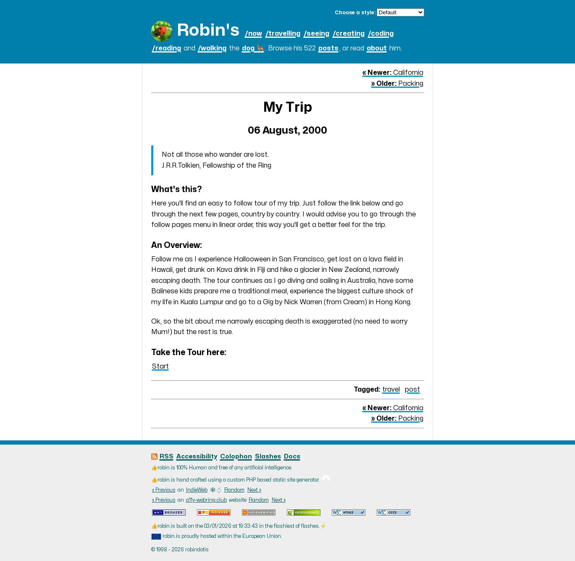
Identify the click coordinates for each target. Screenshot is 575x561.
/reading (166, 48)
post (412, 389)
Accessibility (196, 456)
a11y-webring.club (206, 500)
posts (328, 48)
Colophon (236, 456)
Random (234, 490)
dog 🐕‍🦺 (253, 48)
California (392, 72)
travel (391, 389)
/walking (212, 48)
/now (253, 33)
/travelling (282, 33)
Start (160, 366)
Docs (292, 456)
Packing (397, 83)
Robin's (208, 30)
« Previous (164, 490)
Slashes (268, 456)
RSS (166, 456)
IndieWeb (196, 490)
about (377, 48)
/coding (381, 33)
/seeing (316, 33)
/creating (349, 33)
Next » (254, 490)
